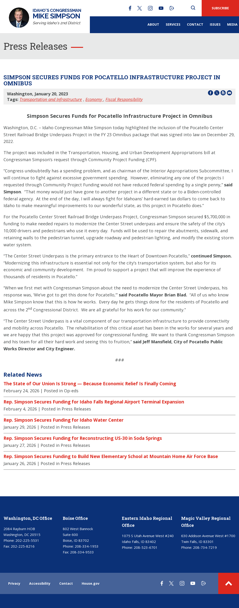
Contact (195, 24)
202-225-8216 (23, 546)
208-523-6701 (146, 547)
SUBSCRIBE (220, 8)
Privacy (14, 583)
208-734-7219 (205, 547)
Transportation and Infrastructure (51, 99)
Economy (94, 99)
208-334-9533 (82, 552)
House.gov (90, 583)
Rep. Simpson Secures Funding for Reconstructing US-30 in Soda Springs (83, 438)
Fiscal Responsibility (124, 99)
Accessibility (39, 583)
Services (173, 24)
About (153, 24)
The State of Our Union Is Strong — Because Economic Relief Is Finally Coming (90, 383)
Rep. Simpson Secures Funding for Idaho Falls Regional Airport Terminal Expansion (94, 401)
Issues (215, 24)
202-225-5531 (27, 540)
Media (232, 24)
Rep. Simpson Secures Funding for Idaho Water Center (63, 420)
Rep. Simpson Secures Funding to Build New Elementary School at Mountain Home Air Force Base (111, 456)
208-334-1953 (86, 546)
